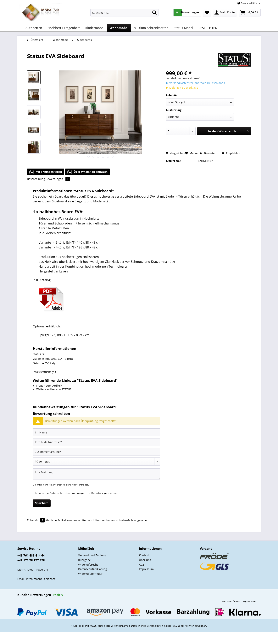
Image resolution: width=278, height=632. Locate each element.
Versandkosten (155, 625)
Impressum (146, 569)
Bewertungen (58, 179)
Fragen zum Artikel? (47, 385)
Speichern (41, 503)
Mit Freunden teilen (45, 172)
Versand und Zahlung (92, 555)
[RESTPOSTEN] (208, 28)
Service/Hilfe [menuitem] (247, 3)
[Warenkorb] (250, 12)
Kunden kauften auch (81, 520)
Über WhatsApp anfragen (87, 172)
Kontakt (144, 555)
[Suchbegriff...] (124, 12)
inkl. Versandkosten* (189, 78)
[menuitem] (124, 14)
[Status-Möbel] (183, 28)
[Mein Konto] (225, 12)
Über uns (145, 560)
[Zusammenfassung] (96, 452)
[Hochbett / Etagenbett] (64, 28)
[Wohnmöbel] (119, 28)
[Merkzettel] (207, 12)
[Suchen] (154, 12)
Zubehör (36, 520)
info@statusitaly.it (44, 372)
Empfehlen (231, 153)
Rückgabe (84, 560)
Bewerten (208, 153)
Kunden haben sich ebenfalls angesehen (121, 520)
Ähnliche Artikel (55, 520)
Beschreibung (36, 179)
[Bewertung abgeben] (96, 461)
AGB (141, 564)
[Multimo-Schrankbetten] (151, 28)
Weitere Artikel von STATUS (52, 389)
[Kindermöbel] (95, 28)
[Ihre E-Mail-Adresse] (96, 442)
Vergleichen (175, 153)
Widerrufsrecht (88, 564)
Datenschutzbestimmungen (68, 493)
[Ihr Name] (96, 432)
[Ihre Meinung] (96, 474)
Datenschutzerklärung (92, 569)
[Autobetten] (34, 28)
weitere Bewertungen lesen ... (241, 601)
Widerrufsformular (90, 573)
